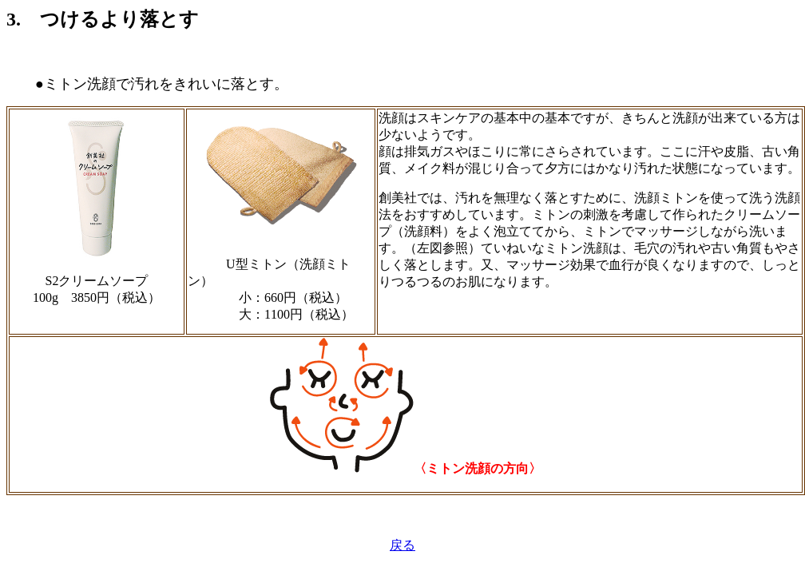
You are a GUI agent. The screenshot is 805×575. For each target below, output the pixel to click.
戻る (402, 545)
